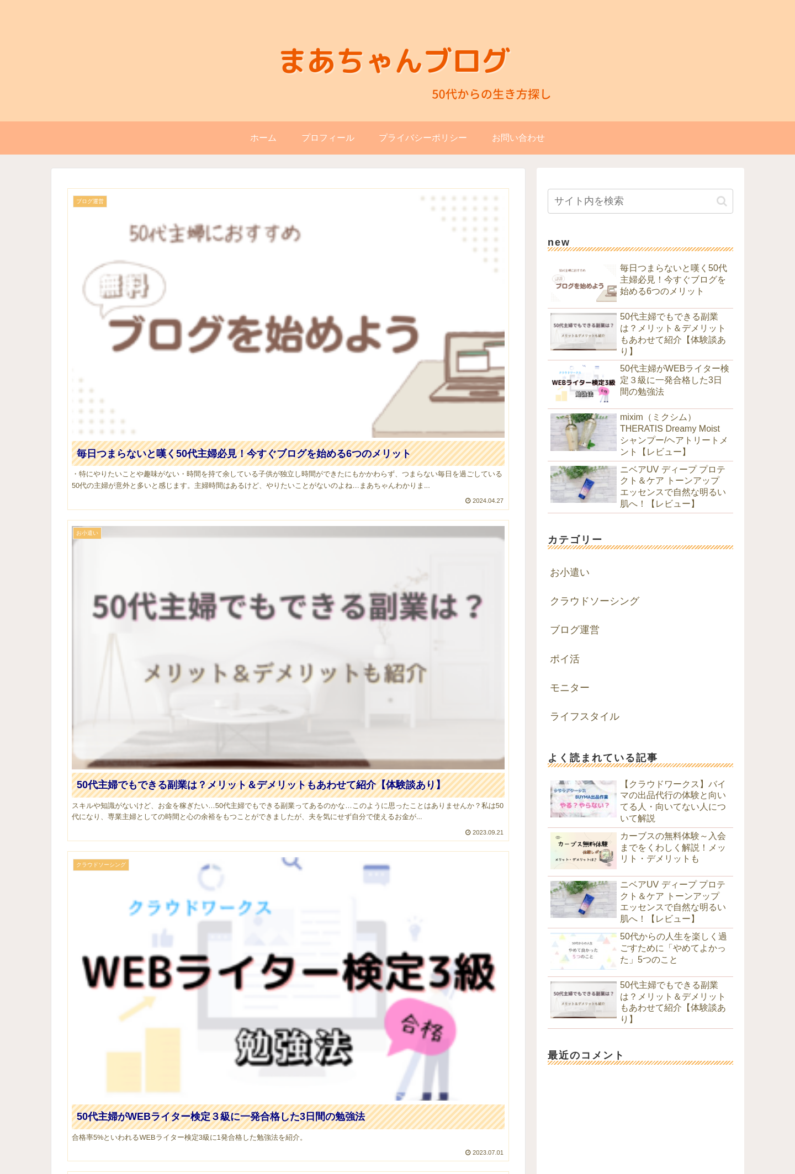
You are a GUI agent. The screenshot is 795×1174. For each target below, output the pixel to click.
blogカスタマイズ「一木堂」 (711, 1161)
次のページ (288, 855)
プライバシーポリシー (695, 1133)
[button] (722, 201)
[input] (640, 201)
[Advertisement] (288, 743)
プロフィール (563, 1133)
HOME (517, 1133)
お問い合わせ (621, 1133)
